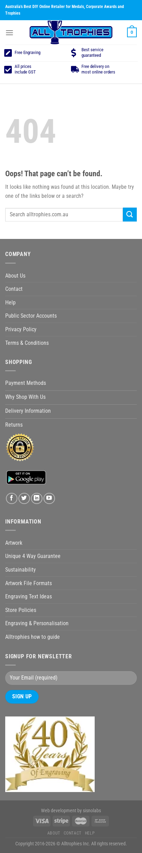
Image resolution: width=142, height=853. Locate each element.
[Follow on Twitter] (24, 498)
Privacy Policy (21, 329)
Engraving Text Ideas (28, 596)
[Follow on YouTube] (49, 498)
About (53, 833)
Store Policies (20, 610)
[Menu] (9, 32)
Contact (14, 289)
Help (10, 302)
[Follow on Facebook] (11, 498)
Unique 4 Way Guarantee (33, 556)
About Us (15, 275)
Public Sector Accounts (31, 315)
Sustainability (20, 569)
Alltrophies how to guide (32, 637)
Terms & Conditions (27, 343)
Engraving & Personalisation (37, 623)
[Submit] (130, 214)
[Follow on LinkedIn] (36, 498)
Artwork (13, 543)
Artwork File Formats (28, 583)
